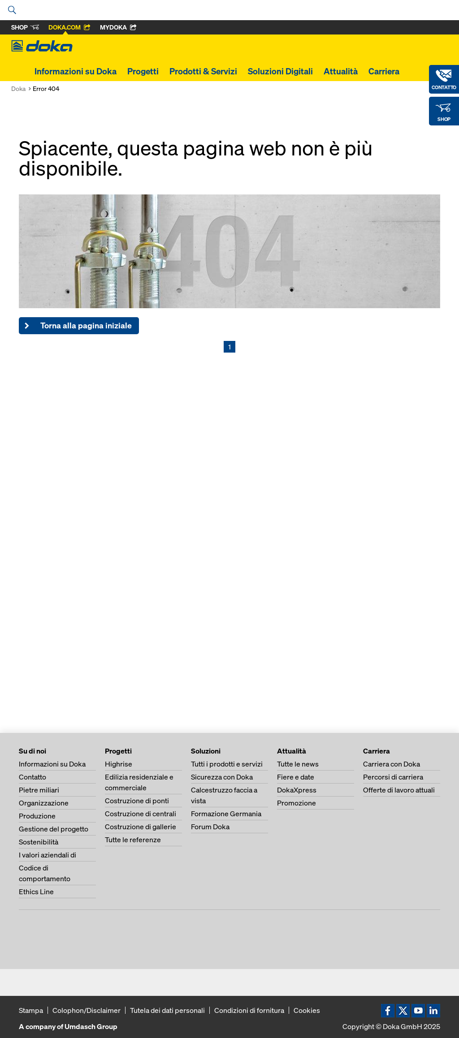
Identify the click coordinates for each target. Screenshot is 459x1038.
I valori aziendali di (47, 855)
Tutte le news (298, 764)
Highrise (118, 764)
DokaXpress (296, 790)
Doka (18, 88)
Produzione (37, 816)
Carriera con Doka (391, 764)
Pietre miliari (39, 790)
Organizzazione (44, 803)
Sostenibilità (38, 842)
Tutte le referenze (133, 839)
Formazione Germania (226, 813)
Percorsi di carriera (393, 777)
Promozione (296, 803)
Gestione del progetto (53, 829)
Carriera (383, 71)
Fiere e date (295, 777)
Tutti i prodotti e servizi (227, 764)
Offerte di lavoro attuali (399, 790)
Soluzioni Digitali (280, 71)
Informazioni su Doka (76, 71)
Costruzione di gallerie (140, 826)
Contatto (32, 777)
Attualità (341, 71)
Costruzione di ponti (137, 800)
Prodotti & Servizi (203, 71)
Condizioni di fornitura (249, 1010)
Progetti (143, 71)
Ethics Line (36, 891)
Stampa (31, 1010)
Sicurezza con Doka (222, 777)
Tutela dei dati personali (167, 1010)
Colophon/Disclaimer (86, 1010)
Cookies (307, 1010)
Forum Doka (210, 826)
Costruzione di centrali (140, 813)
